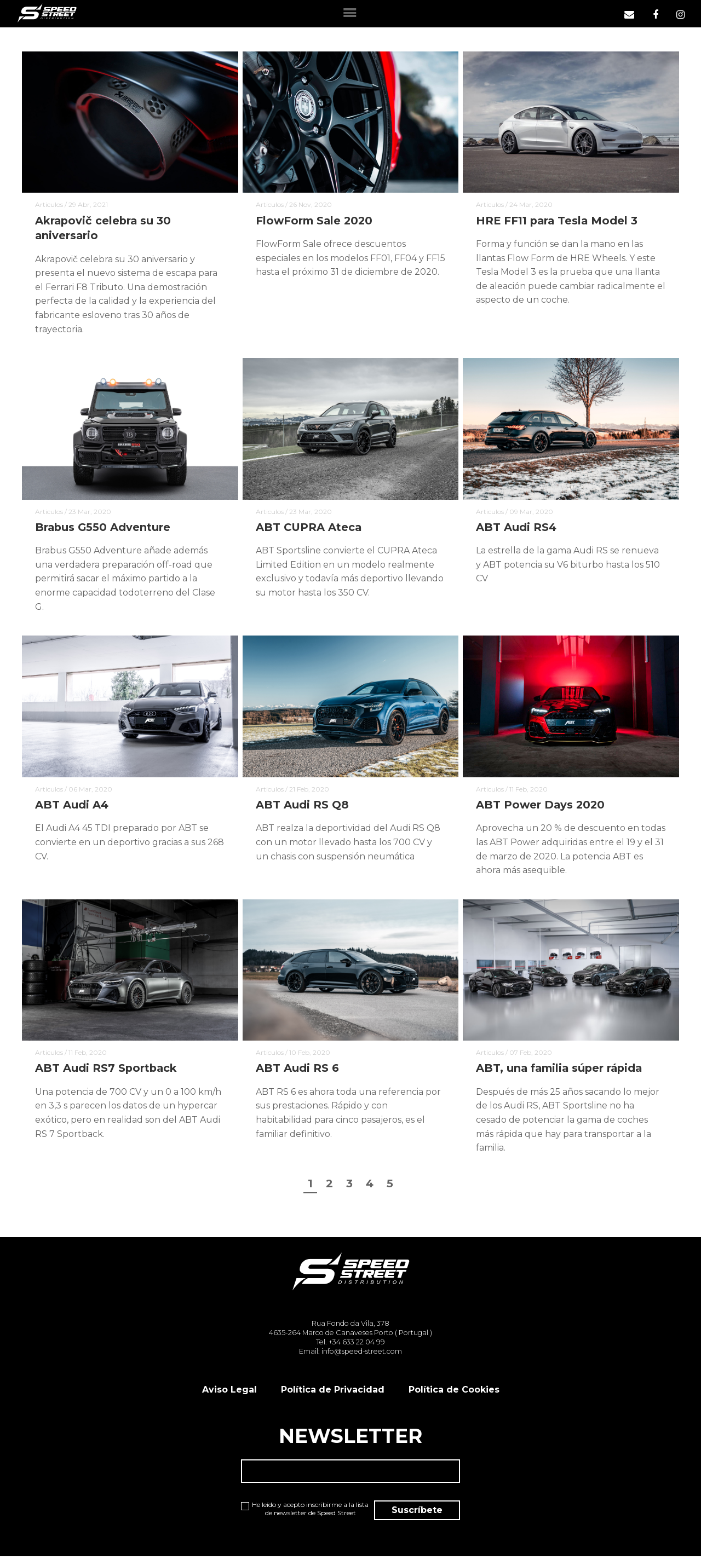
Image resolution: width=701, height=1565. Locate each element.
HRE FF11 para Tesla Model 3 (558, 221)
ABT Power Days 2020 (541, 808)
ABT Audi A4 (71, 808)
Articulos (49, 205)
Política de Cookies (454, 1396)
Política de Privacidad (332, 1396)
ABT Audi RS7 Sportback (107, 1073)
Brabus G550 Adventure (103, 529)
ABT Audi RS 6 (297, 1073)
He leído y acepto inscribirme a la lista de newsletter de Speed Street (295, 1521)
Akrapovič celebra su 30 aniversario (104, 229)
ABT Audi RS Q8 (302, 808)
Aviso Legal (229, 1396)
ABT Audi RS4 (516, 529)
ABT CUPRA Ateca (309, 529)
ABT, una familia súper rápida (561, 1073)
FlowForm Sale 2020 (316, 221)
